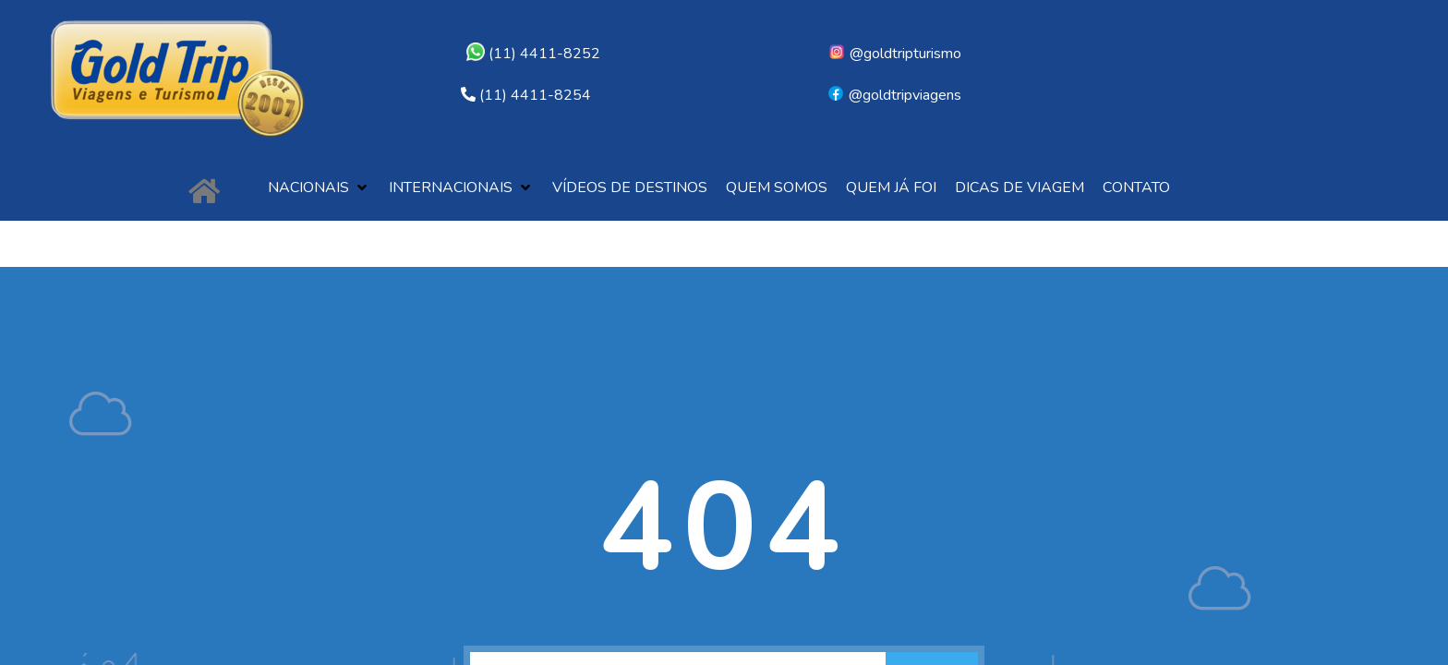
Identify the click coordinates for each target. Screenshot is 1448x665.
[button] (319, 188)
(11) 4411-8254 (535, 95)
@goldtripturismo (894, 53)
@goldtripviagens (894, 95)
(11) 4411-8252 (533, 53)
